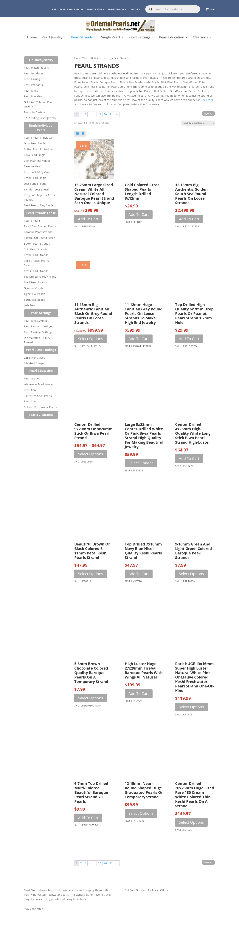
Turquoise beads (34, 299)
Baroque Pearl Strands (38, 232)
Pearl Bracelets (33, 96)
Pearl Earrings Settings (38, 332)
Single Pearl (110, 37)
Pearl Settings (139, 37)
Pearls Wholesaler (72, 9)
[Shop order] (198, 123)
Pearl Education (171, 37)
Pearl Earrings (32, 79)
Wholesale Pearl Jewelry (39, 384)
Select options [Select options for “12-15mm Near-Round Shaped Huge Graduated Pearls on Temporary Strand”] (140, 813)
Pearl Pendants (33, 85)
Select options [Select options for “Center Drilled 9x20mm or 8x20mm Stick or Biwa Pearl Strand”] (90, 454)
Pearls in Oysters (34, 112)
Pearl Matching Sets (36, 67)
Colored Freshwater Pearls (40, 407)
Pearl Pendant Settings (38, 326)
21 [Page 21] (111, 114)
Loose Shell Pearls (35, 183)
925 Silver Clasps (34, 357)
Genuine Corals (33, 288)
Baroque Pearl (33, 166)
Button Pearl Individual (38, 149)
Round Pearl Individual (38, 137)
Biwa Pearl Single (34, 155)
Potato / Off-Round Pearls (39, 238)
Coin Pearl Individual (37, 160)
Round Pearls (32, 220)
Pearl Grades (32, 378)
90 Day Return (95, 9)
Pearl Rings (31, 90)
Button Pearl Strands (37, 243)
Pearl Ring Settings (35, 320)
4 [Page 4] (89, 114)
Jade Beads (31, 305)
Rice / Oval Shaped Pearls (40, 226)
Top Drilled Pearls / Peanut (40, 276)
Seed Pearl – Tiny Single (39, 205)
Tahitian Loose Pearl (36, 189)
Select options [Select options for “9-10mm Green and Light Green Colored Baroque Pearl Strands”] (191, 573)
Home (32, 37)
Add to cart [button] (88, 218)
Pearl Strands (82, 37)
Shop (86, 58)
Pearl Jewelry (52, 37)
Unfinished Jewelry (101, 58)
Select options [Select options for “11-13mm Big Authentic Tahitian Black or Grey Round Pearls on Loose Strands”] (90, 338)
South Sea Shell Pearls (38, 396)
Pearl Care (30, 390)
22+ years (206, 100)
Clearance (200, 37)
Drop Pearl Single (35, 143)
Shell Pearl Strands (36, 282)
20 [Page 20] (105, 114)
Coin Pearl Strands (35, 249)
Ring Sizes (30, 401)
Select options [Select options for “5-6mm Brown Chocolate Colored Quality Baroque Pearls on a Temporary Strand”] (90, 698)
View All (208, 113)
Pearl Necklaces (34, 73)
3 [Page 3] (85, 114)
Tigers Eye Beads (34, 294)
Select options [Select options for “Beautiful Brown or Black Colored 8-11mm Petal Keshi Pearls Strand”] (90, 573)
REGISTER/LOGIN (117, 9)
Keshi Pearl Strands (36, 255)
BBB (54, 9)
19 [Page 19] (99, 114)
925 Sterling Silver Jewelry (40, 118)
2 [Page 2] (81, 114)
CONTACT (135, 9)
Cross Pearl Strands (36, 271)
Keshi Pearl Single (35, 178)
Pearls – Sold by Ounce (38, 172)
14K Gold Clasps (34, 363)
